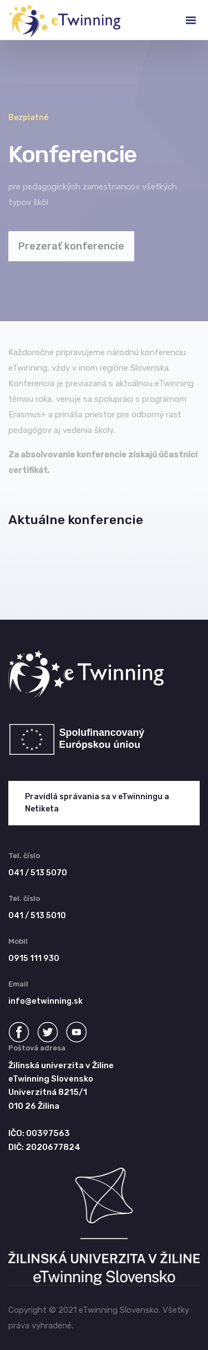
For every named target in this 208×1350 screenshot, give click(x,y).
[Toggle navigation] (182, 20)
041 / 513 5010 (37, 915)
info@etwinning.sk (45, 1001)
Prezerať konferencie (71, 246)
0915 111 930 (33, 958)
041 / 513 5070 (37, 873)
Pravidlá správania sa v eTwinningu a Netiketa (97, 803)
